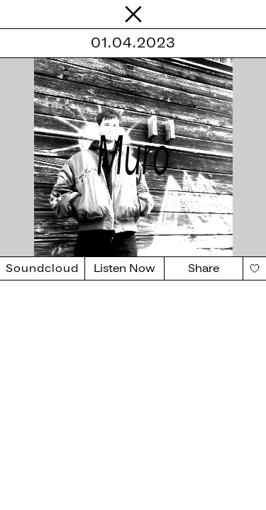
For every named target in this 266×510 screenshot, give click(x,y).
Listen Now (124, 268)
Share (203, 268)
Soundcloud (42, 268)
